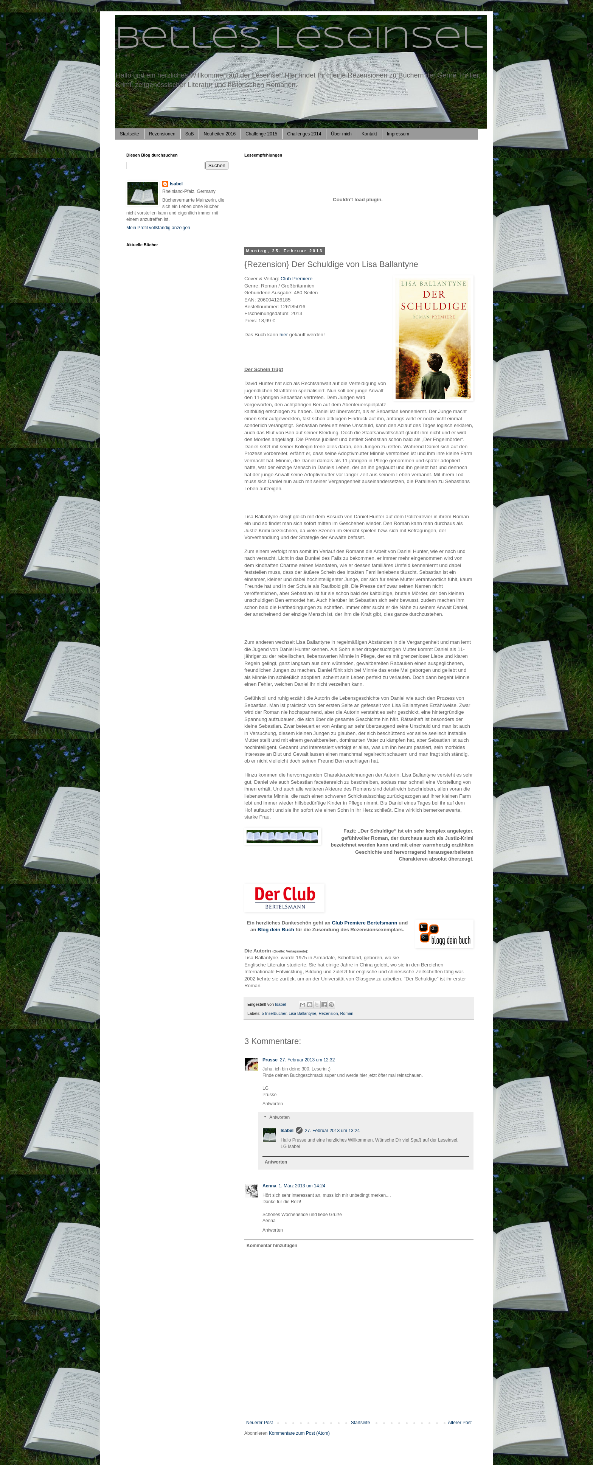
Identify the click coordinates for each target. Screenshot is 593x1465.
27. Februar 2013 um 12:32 (307, 1060)
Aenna (269, 1185)
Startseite (129, 134)
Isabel (287, 1130)
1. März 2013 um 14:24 (302, 1185)
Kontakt (369, 134)
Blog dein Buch (276, 929)
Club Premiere (296, 278)
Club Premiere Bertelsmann (364, 923)
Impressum (398, 134)
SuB (189, 134)
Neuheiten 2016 (219, 134)
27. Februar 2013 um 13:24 (332, 1130)
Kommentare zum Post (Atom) (299, 1433)
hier (284, 334)
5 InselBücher (274, 1013)
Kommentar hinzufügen (272, 1245)
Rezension (328, 1013)
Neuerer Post (259, 1422)
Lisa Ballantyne (302, 1013)
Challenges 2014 (304, 134)
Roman (347, 1013)
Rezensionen (162, 134)
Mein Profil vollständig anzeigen (158, 227)
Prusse (270, 1060)
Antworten (272, 1103)
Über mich (341, 134)
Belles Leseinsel (299, 39)
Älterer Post (460, 1422)
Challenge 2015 (261, 134)
